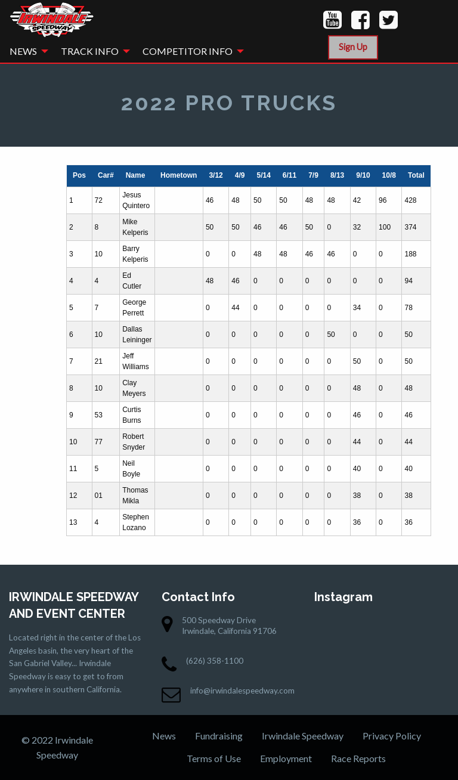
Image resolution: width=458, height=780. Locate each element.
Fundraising (219, 735)
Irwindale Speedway (303, 735)
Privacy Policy (392, 735)
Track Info (90, 51)
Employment (286, 758)
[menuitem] (25, 51)
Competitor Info (188, 51)
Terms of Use (214, 758)
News (23, 51)
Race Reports (358, 758)
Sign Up (353, 47)
